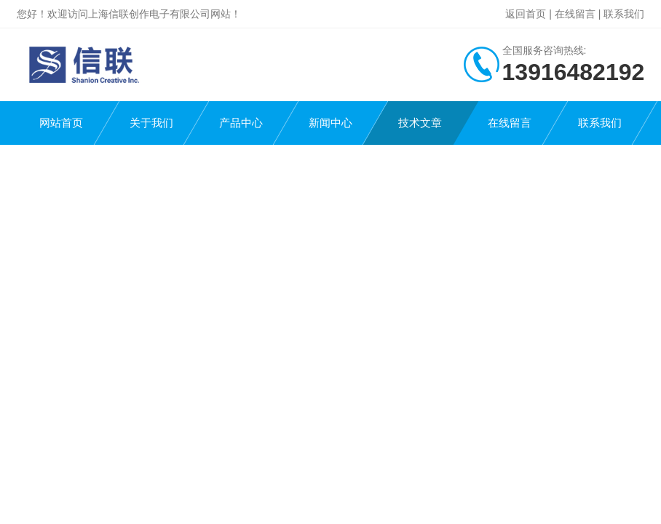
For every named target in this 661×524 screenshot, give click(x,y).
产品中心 (241, 122)
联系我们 (623, 14)
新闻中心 (330, 122)
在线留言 (575, 14)
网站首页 (61, 122)
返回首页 (525, 14)
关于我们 (151, 122)
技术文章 (420, 122)
